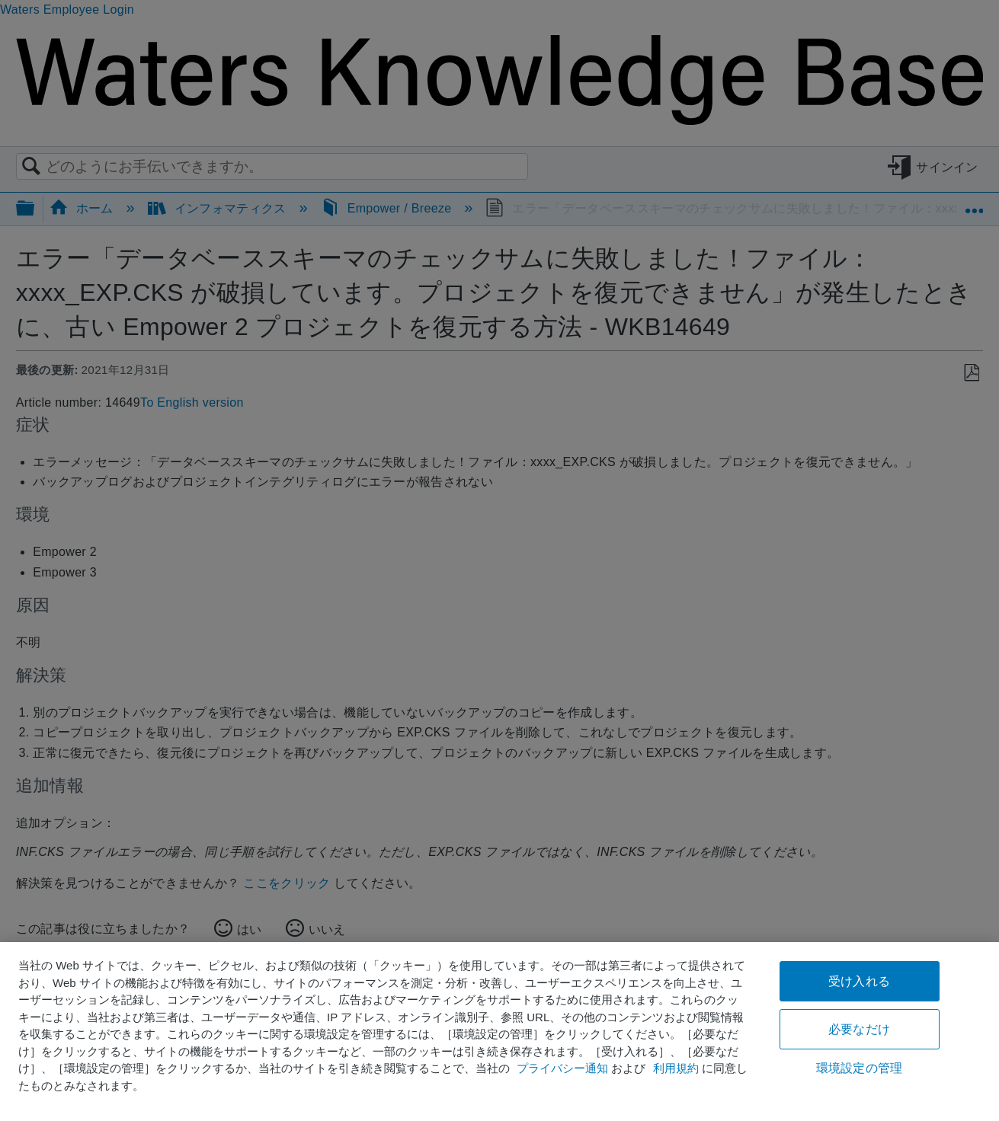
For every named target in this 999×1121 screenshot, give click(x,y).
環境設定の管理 (859, 1068)
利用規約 (676, 1068)
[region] (499, 1031)
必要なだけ (859, 1029)
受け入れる (859, 981)
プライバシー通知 (562, 1068)
